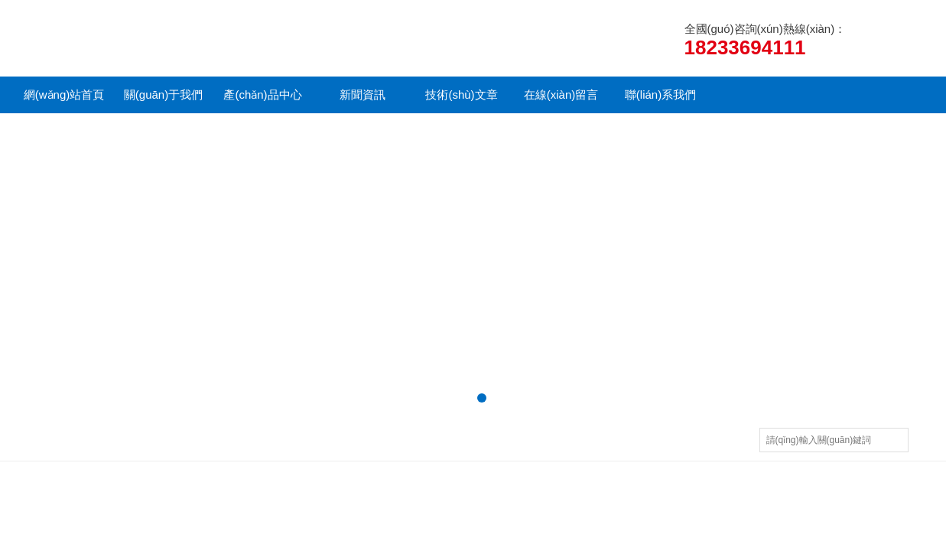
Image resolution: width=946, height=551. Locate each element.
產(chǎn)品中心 (262, 94)
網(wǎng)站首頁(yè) (64, 100)
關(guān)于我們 (163, 94)
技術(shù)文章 (461, 94)
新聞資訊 (362, 94)
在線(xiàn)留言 (561, 94)
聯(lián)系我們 (660, 94)
